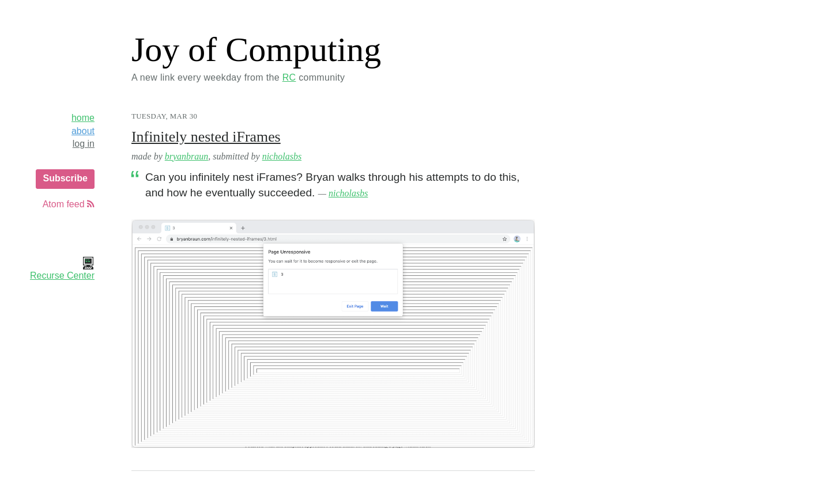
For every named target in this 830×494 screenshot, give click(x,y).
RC (289, 77)
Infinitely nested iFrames (206, 136)
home (83, 118)
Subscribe (65, 178)
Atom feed (69, 204)
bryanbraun (187, 156)
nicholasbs (281, 156)
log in (84, 144)
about (83, 131)
